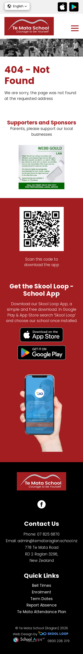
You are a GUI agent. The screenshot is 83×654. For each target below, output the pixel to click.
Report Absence (42, 605)
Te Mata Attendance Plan (41, 611)
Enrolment (41, 592)
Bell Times (41, 585)
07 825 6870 (48, 534)
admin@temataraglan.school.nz (47, 540)
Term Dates (41, 598)
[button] (17, 6)
